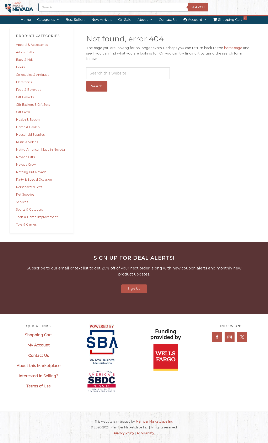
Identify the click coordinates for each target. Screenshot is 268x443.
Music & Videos (27, 142)
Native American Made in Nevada (40, 149)
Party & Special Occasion (34, 179)
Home (26, 20)
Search (198, 7)
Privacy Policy (124, 433)
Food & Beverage (28, 90)
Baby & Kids (24, 60)
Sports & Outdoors (29, 209)
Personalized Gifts (29, 187)
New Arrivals (101, 20)
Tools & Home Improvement (37, 217)
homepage (233, 48)
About (145, 20)
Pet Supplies (25, 194)
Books (20, 67)
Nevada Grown (27, 164)
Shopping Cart (232, 19)
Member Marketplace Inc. (154, 421)
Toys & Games (26, 224)
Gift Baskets (25, 97)
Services (22, 202)
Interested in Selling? (38, 376)
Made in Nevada (19, 8)
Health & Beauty (28, 120)
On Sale (124, 20)
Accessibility (145, 433)
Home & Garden (28, 127)
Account (197, 20)
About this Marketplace (38, 366)
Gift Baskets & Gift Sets (33, 105)
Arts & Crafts (25, 52)
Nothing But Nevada (31, 172)
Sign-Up (134, 289)
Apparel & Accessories (32, 45)
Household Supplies (30, 134)
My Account (38, 345)
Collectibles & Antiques (32, 75)
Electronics (24, 82)
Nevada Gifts (25, 157)
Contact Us (168, 20)
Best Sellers (75, 20)
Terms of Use (38, 386)
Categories (48, 20)
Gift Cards (23, 112)
